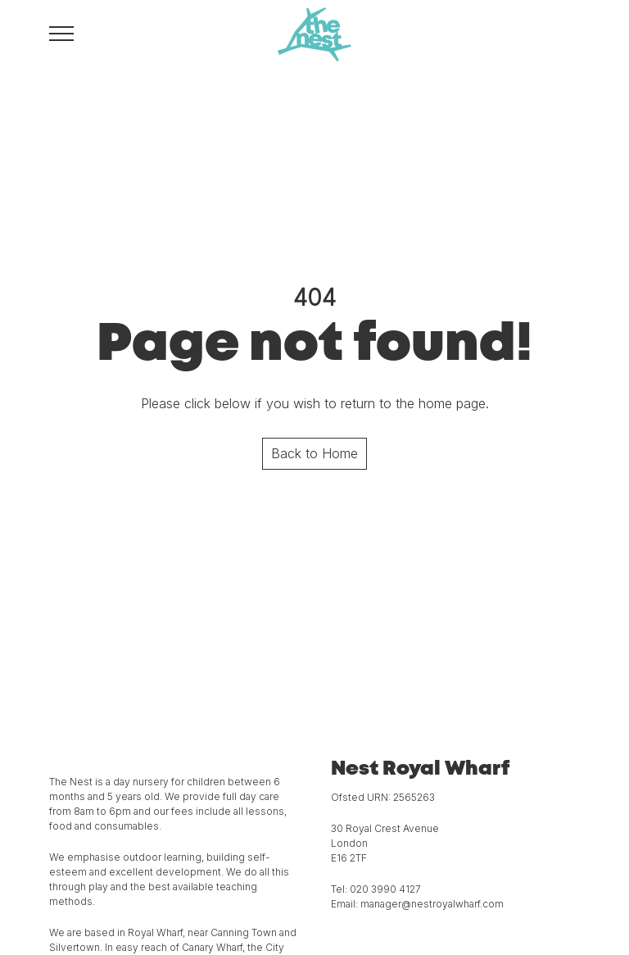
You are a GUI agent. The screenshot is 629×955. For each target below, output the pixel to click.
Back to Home (314, 453)
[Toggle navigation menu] (61, 33)
